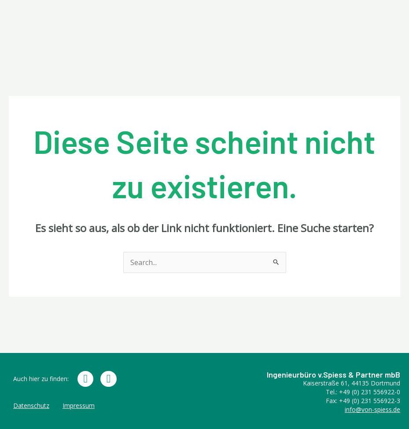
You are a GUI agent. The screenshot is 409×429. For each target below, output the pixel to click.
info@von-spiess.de (372, 409)
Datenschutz (31, 405)
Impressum (79, 405)
